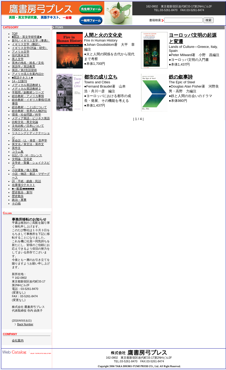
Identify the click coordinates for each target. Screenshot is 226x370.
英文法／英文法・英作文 (28, 144)
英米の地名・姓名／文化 (28, 62)
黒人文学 (18, 59)
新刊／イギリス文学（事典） (31, 40)
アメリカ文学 (20, 51)
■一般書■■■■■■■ (23, 188)
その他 (16, 203)
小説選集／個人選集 (25, 170)
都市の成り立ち (100, 77)
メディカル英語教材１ (26, 84)
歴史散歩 (18, 196)
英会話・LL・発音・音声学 (29, 140)
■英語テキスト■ (22, 77)
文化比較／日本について (28, 125)
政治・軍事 (19, 199)
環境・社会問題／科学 (26, 114)
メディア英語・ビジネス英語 (31, 118)
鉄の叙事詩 (181, 77)
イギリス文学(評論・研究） (30, 47)
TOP (15, 33)
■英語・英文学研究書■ (27, 36)
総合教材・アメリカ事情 (28, 96)
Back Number (25, 324)
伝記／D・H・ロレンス (27, 155)
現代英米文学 (20, 55)
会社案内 (18, 340)
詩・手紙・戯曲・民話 (26, 181)
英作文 (16, 147)
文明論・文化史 (22, 159)
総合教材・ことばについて (29, 107)
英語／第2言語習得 (24, 70)
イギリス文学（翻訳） (26, 44)
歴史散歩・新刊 (22, 192)
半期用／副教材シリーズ (28, 92)
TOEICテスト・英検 (25, 129)
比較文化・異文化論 (25, 122)
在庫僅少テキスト (23, 184)
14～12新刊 (19, 81)
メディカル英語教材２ (26, 88)
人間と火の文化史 (103, 35)
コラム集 (18, 151)
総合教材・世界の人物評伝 (29, 110)
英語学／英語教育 (23, 66)
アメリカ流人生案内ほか (28, 73)
